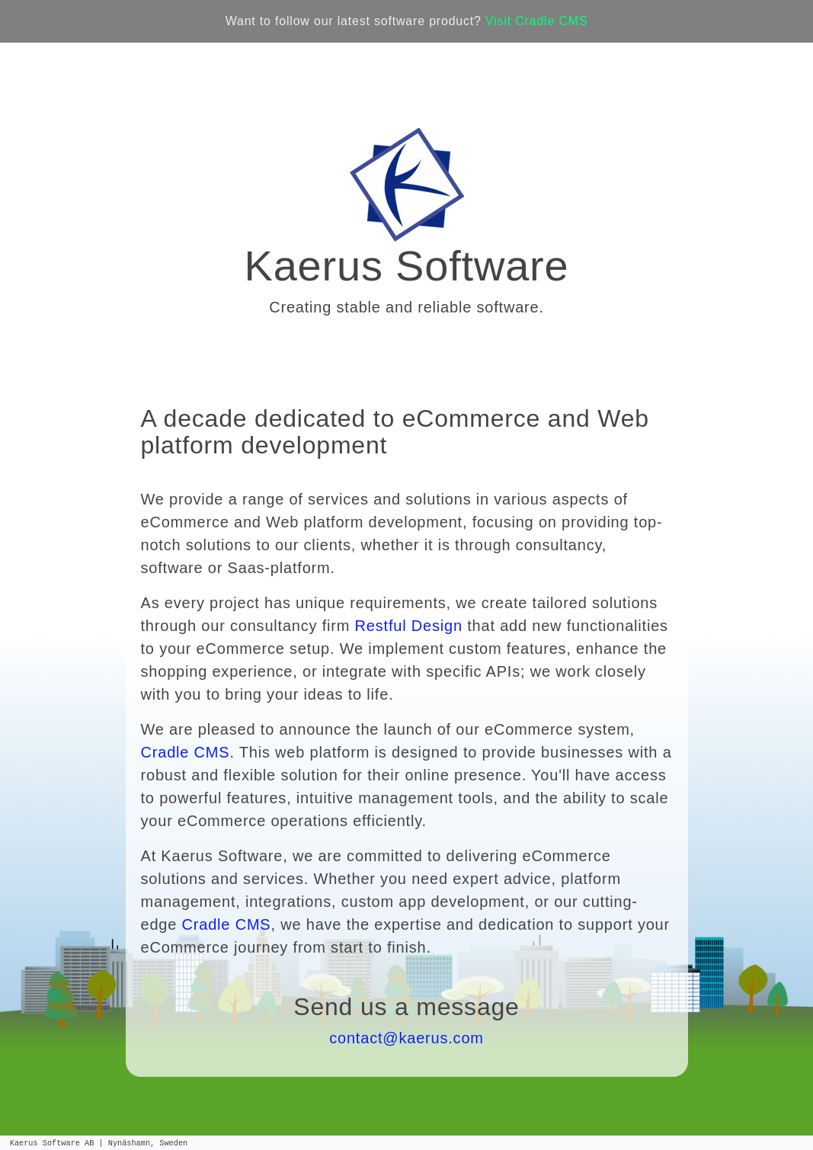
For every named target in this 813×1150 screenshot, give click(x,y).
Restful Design (409, 625)
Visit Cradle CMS (536, 20)
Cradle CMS (185, 752)
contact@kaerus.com (406, 1038)
